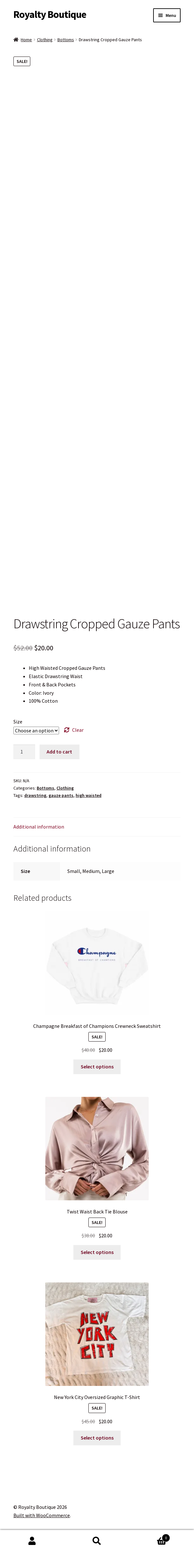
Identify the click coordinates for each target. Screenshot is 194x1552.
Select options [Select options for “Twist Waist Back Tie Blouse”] (97, 1252)
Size (17, 721)
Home (26, 39)
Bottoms (65, 39)
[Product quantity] (24, 752)
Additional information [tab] (38, 826)
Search (97, 1541)
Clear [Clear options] (78, 730)
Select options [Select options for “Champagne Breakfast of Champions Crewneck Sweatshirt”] (97, 1066)
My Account (32, 1541)
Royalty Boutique (49, 14)
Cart (149, 1536)
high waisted (88, 795)
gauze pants (60, 795)
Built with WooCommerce (41, 1515)
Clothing (45, 39)
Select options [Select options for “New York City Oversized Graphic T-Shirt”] (97, 1437)
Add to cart (59, 751)
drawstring (35, 795)
